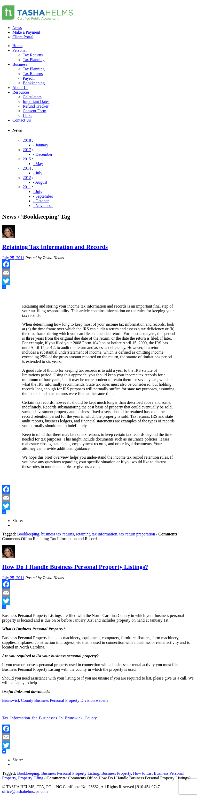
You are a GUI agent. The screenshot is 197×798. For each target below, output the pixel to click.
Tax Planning (34, 59)
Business (19, 64)
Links (27, 115)
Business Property (116, 773)
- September (43, 196)
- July (37, 173)
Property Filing (30, 778)
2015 (27, 159)
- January (40, 145)
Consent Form (34, 111)
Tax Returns (33, 55)
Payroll (29, 78)
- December (42, 154)
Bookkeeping (34, 83)
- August (40, 182)
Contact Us (21, 120)
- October (41, 201)
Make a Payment (26, 32)
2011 (27, 187)
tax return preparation (137, 534)
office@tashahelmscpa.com (25, 791)
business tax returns (57, 534)
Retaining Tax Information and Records (55, 246)
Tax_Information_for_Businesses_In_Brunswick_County (49, 718)
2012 (27, 177)
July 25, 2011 (13, 258)
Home (17, 45)
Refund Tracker (36, 106)
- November (43, 205)
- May (38, 163)
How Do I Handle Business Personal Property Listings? (75, 566)
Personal (19, 50)
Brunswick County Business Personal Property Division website (55, 700)
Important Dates (36, 101)
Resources (20, 92)
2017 (27, 149)
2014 (27, 168)
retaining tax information (96, 534)
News (17, 27)
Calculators (32, 97)
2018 (27, 140)
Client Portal (22, 37)
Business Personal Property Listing (70, 773)
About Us (20, 87)
